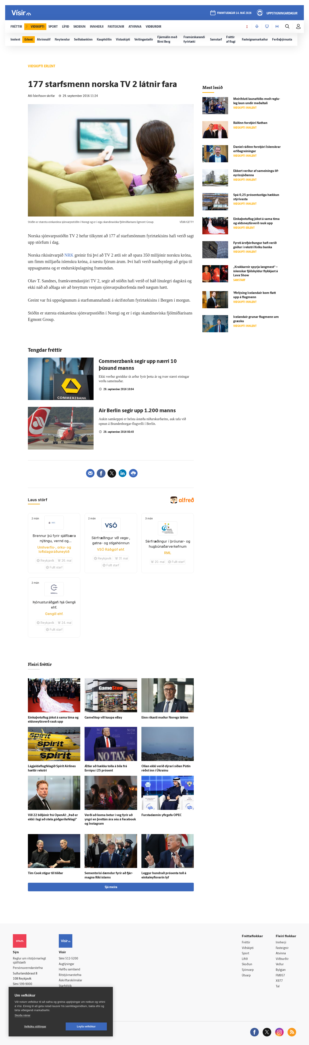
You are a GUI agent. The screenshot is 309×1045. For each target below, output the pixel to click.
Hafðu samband (69, 969)
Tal (278, 986)
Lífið (245, 959)
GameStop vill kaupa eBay (103, 717)
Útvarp (246, 975)
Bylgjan (281, 970)
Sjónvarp (248, 970)
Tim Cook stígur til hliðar (45, 873)
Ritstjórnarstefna (70, 975)
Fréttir (246, 942)
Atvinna (281, 953)
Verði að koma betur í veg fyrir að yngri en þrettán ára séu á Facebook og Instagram (110, 819)
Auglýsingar (66, 964)
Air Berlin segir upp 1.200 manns (137, 410)
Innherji (281, 942)
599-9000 (25, 984)
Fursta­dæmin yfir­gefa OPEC (161, 815)
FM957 (280, 975)
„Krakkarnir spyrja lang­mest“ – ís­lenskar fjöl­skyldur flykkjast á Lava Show (255, 271)
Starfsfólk (65, 986)
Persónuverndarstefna (28, 968)
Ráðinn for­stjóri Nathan (250, 123)
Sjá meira (111, 887)
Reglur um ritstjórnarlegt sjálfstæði (29, 960)
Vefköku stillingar (35, 1026)
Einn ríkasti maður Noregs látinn (164, 717)
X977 (279, 981)
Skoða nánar (22, 1015)
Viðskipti (248, 948)
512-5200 (71, 958)
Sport (245, 953)
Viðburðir (282, 959)
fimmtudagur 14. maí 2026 (234, 13)
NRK (68, 255)
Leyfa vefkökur (86, 1026)
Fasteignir (282, 948)
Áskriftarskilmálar (70, 980)
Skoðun (247, 964)
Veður (280, 964)
